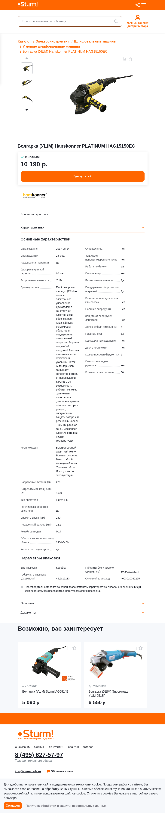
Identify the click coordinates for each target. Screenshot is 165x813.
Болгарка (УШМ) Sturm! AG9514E (45, 691)
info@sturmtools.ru (28, 771)
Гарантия (73, 746)
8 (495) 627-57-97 (39, 754)
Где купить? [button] (83, 176)
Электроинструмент (52, 41)
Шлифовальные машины (95, 41)
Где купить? (55, 746)
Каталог (24, 41)
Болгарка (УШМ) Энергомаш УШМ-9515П (108, 693)
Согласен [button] (13, 805)
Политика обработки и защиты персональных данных (66, 805)
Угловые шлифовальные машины (51, 46)
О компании (23, 746)
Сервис (39, 746)
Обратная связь (60, 771)
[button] (60, 771)
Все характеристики (34, 214)
